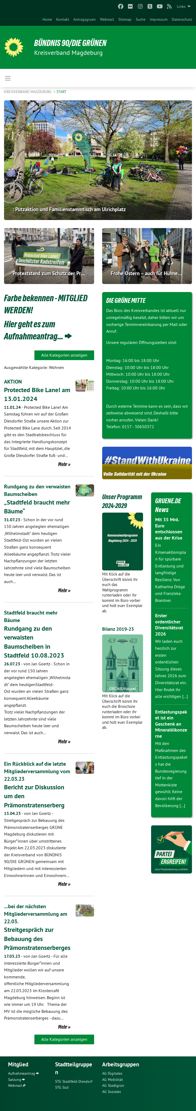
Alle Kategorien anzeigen (64, 355)
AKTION (13, 381)
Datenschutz (182, 19)
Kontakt (62, 19)
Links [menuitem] (181, 6)
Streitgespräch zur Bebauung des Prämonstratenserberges (37, 938)
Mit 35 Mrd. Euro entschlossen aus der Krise (168, 528)
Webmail (107, 19)
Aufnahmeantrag (21, 1073)
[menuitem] (47, 19)
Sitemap (124, 19)
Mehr (62, 464)
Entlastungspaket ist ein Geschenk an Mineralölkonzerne (171, 724)
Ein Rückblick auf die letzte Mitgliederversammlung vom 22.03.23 (37, 771)
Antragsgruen (84, 19)
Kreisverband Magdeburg (28, 91)
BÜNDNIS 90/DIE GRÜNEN (70, 43)
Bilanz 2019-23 (118, 629)
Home (47, 19)
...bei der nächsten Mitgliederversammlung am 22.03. (35, 914)
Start (61, 91)
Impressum (159, 19)
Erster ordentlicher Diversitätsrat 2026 (169, 624)
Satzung (14, 1079)
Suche (140, 19)
